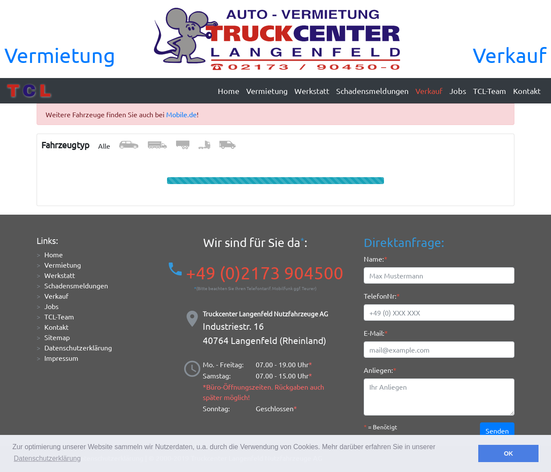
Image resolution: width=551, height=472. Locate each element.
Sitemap (57, 337)
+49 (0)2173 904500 (265, 272)
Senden (497, 430)
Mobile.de (181, 114)
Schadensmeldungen (372, 90)
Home (228, 90)
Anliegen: (378, 370)
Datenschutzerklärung (78, 347)
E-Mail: (374, 332)
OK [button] (508, 453)
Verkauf (510, 55)
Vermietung (59, 55)
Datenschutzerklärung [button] (47, 458)
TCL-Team (489, 90)
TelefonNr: (380, 295)
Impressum (61, 357)
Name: (374, 258)
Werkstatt (311, 90)
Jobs (457, 90)
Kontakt (527, 90)
